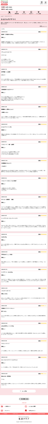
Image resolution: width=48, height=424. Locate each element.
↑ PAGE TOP (24, 402)
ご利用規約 (5, 413)
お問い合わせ (15, 413)
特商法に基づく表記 (28, 413)
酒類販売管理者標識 (41, 413)
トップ (2, 16)
